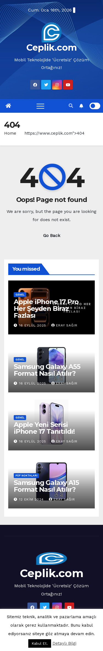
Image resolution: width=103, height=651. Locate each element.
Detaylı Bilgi (64, 643)
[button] (71, 105)
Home (10, 133)
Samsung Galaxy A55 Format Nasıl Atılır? (47, 370)
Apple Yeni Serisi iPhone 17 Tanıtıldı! (44, 428)
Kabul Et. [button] (40, 643)
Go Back (51, 235)
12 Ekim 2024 (32, 499)
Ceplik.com (51, 47)
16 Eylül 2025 (33, 325)
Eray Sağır (64, 325)
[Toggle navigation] (40, 106)
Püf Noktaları (26, 475)
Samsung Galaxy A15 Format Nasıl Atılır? (46, 486)
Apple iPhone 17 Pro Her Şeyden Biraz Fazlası (46, 308)
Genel (19, 294)
